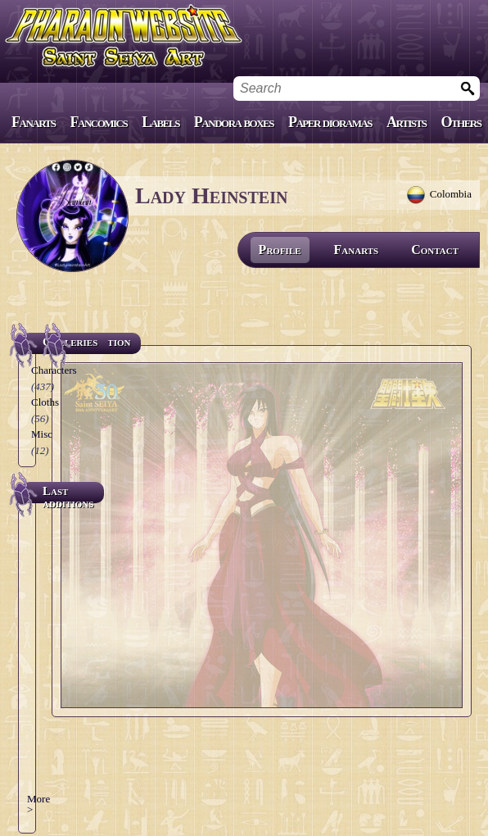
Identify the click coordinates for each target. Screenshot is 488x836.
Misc (41, 434)
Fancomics (99, 122)
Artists (406, 122)
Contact (435, 250)
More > (38, 804)
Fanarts (33, 122)
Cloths (45, 402)
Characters (54, 370)
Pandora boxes (233, 122)
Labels (160, 122)
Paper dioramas (330, 122)
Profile (280, 250)
